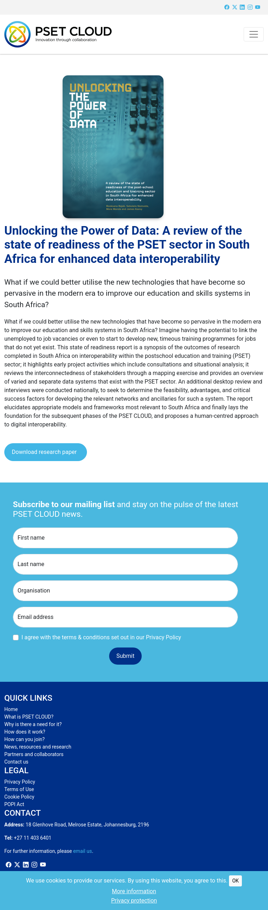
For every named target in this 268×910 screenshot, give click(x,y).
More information (134, 891)
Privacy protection (134, 900)
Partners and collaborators (33, 754)
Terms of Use (19, 789)
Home (11, 709)
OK (235, 881)
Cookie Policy (19, 797)
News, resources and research (37, 747)
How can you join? (24, 739)
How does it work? (24, 732)
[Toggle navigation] (254, 34)
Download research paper (44, 452)
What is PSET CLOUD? (28, 717)
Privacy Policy (19, 782)
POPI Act (14, 804)
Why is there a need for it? (33, 724)
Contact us (16, 762)
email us (82, 851)
